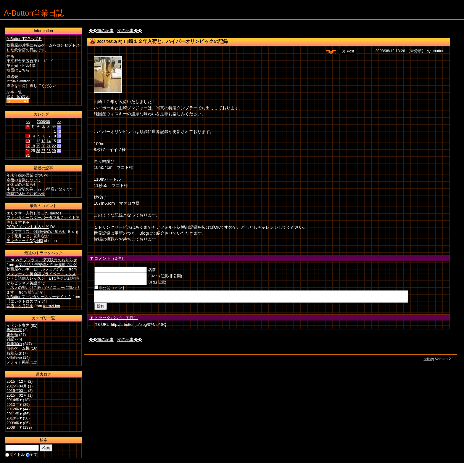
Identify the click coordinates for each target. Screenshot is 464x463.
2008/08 (43, 122)
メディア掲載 (18, 362)
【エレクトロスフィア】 (28, 301)
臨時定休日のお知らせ (26, 193)
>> (59, 122)
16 (59, 141)
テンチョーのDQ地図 (25, 240)
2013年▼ (15, 404)
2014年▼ (15, 400)
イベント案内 (18, 325)
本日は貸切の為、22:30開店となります (40, 189)
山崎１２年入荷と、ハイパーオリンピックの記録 (176, 41)
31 (28, 155)
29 (54, 151)
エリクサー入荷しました (28, 213)
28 (48, 151)
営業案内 (14, 344)
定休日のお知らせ (22, 184)
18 (33, 146)
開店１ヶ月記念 (20, 306)
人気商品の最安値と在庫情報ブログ (46, 264)
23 (59, 146)
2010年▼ (15, 418)
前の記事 (105, 30)
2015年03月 (17, 390)
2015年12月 (17, 381)
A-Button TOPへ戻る (24, 38)
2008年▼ (15, 427)
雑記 (10, 339)
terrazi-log (51, 306)
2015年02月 (17, 395)
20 (43, 146)
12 (38, 141)
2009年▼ (15, 423)
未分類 (416, 51)
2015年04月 (17, 386)
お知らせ (14, 353)
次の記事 (125, 30)
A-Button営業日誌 (34, 13)
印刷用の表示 (18, 96)
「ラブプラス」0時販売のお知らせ (36, 231)
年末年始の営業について (28, 175)
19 (38, 146)
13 (43, 141)
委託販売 (14, 330)
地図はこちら (18, 70)
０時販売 (14, 357)
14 (48, 141)
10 (28, 141)
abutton (437, 51)
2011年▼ (15, 413)
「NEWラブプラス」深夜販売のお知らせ (42, 260)
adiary (429, 360)
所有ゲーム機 (18, 348)
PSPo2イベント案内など (28, 227)
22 (54, 146)
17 (28, 146)
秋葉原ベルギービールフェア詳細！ (37, 269)
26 (38, 151)
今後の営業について (24, 180)
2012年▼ (15, 409)
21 (48, 146)
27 (43, 151)
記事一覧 (14, 92)
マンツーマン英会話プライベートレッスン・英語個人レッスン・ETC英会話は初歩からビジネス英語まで (43, 278)
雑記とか (35, 292)
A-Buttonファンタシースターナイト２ (39, 296)
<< (28, 122)
